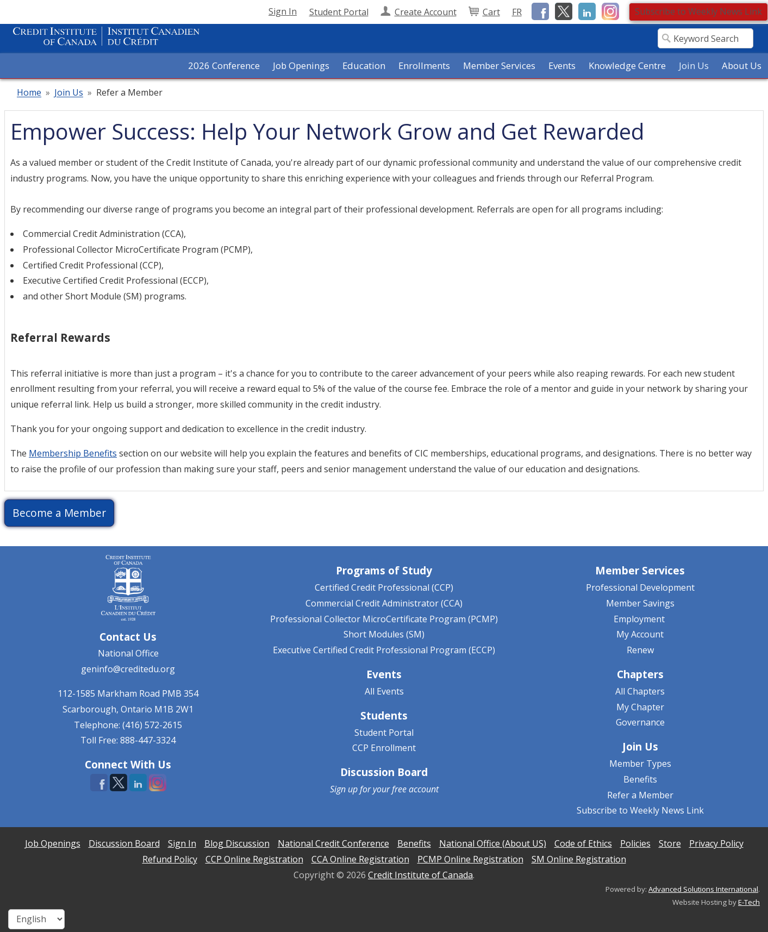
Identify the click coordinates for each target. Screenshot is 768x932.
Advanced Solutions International (703, 889)
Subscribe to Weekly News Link (698, 11)
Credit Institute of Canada (420, 875)
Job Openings (301, 65)
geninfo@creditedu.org (128, 669)
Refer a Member (640, 795)
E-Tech (749, 902)
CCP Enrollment (384, 748)
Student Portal (384, 733)
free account (415, 789)
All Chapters (640, 691)
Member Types (640, 764)
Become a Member (59, 512)
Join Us (68, 93)
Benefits (640, 779)
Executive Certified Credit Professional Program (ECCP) (384, 650)
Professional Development (640, 587)
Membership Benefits (73, 453)
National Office (128, 653)
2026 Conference (224, 65)
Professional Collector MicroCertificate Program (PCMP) (384, 619)
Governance (640, 722)
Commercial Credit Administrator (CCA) (384, 603)
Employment (639, 619)
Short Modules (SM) (384, 634)
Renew (640, 650)
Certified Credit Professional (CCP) (384, 587)
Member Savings (640, 603)
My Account (640, 634)
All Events (384, 691)
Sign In (283, 11)
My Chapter (640, 707)
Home (29, 93)
